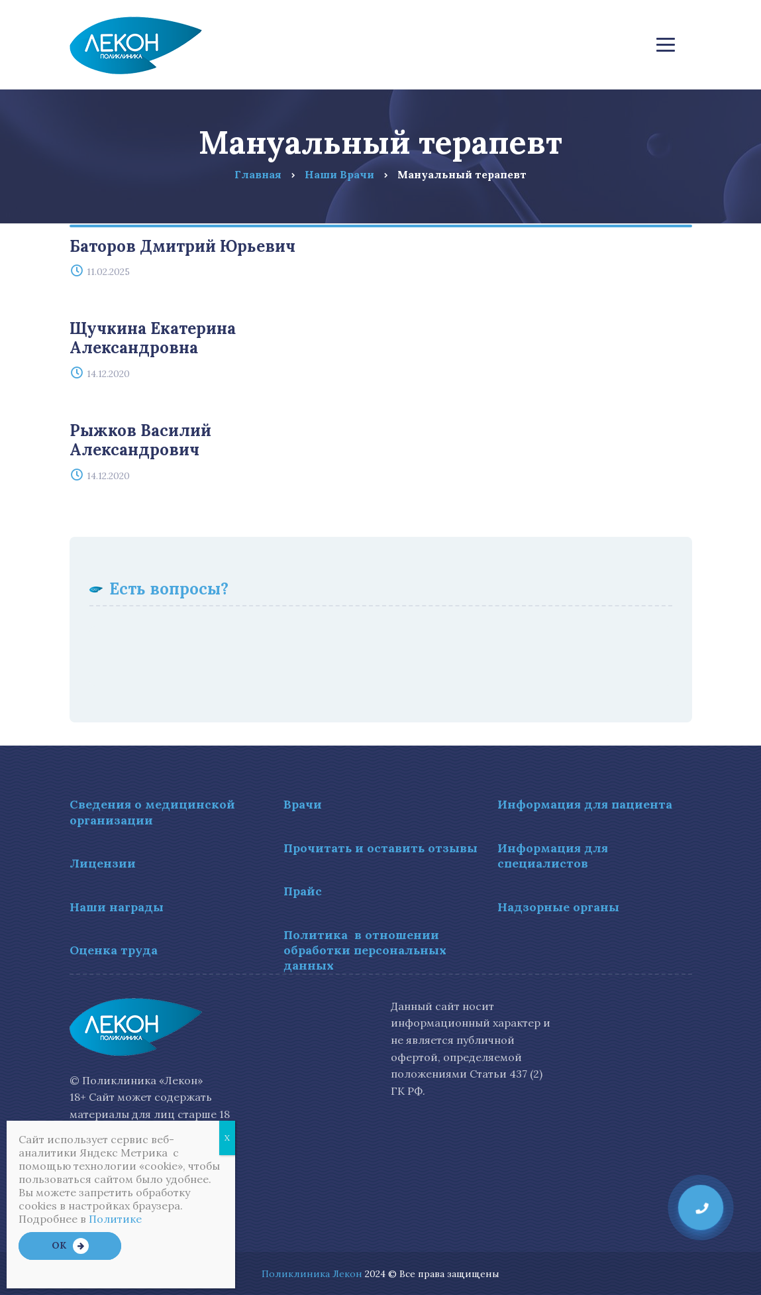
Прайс (302, 891)
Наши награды (117, 907)
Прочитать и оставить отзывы (380, 848)
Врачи (302, 804)
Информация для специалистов (552, 855)
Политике (115, 1218)
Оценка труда (114, 950)
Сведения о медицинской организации (152, 812)
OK (59, 1245)
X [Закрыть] (227, 1138)
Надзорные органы (558, 907)
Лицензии (103, 863)
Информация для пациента (584, 804)
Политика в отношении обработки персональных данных (364, 950)
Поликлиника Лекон (312, 1274)
